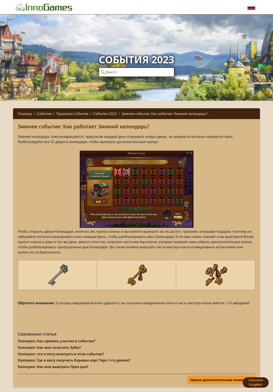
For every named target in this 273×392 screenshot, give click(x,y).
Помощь (25, 113)
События (44, 113)
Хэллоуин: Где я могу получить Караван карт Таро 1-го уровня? (74, 360)
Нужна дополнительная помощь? (220, 380)
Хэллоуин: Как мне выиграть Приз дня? (53, 366)
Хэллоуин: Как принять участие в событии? (56, 341)
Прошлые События (72, 113)
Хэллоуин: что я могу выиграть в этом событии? (61, 354)
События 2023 (105, 113)
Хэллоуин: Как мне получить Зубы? (49, 347)
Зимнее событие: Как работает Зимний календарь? (165, 113)
